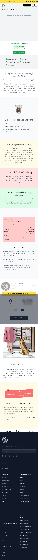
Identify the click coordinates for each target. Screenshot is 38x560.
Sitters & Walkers (24, 498)
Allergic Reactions (24, 516)
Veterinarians (23, 483)
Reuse (3, 519)
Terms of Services (6, 460)
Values (3, 507)
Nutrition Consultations (7, 529)
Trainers (22, 489)
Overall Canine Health (25, 504)
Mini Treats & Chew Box (7, 489)
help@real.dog (5, 466)
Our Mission (4, 510)
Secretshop (4, 535)
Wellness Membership (16, 10)
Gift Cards (4, 541)
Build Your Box (5, 477)
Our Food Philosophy (24, 529)
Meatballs (4, 495)
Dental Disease (23, 507)
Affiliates (22, 477)
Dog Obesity (23, 513)
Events (3, 552)
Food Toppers (5, 498)
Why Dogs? (4, 513)
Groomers (22, 486)
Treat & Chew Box (19, 46)
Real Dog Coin (5, 532)
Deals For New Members (7, 547)
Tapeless (4, 516)
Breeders (22, 492)
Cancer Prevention (24, 510)
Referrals (4, 544)
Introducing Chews (24, 544)
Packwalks (4, 555)
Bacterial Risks (23, 547)
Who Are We (4, 504)
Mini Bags (4, 549)
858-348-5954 (17, 377)
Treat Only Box (5, 483)
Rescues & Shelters (24, 495)
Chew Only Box (5, 486)
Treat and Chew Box (6, 480)
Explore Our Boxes (19, 52)
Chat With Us (4, 464)
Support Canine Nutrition (25, 526)
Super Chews (5, 492)
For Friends (27, 10)
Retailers (22, 480)
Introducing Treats (24, 541)
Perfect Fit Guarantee (25, 520)
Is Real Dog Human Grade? (26, 532)
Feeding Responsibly (24, 538)
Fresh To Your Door (24, 523)
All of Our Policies (15, 460)
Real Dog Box (5, 10)
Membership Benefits (6, 526)
